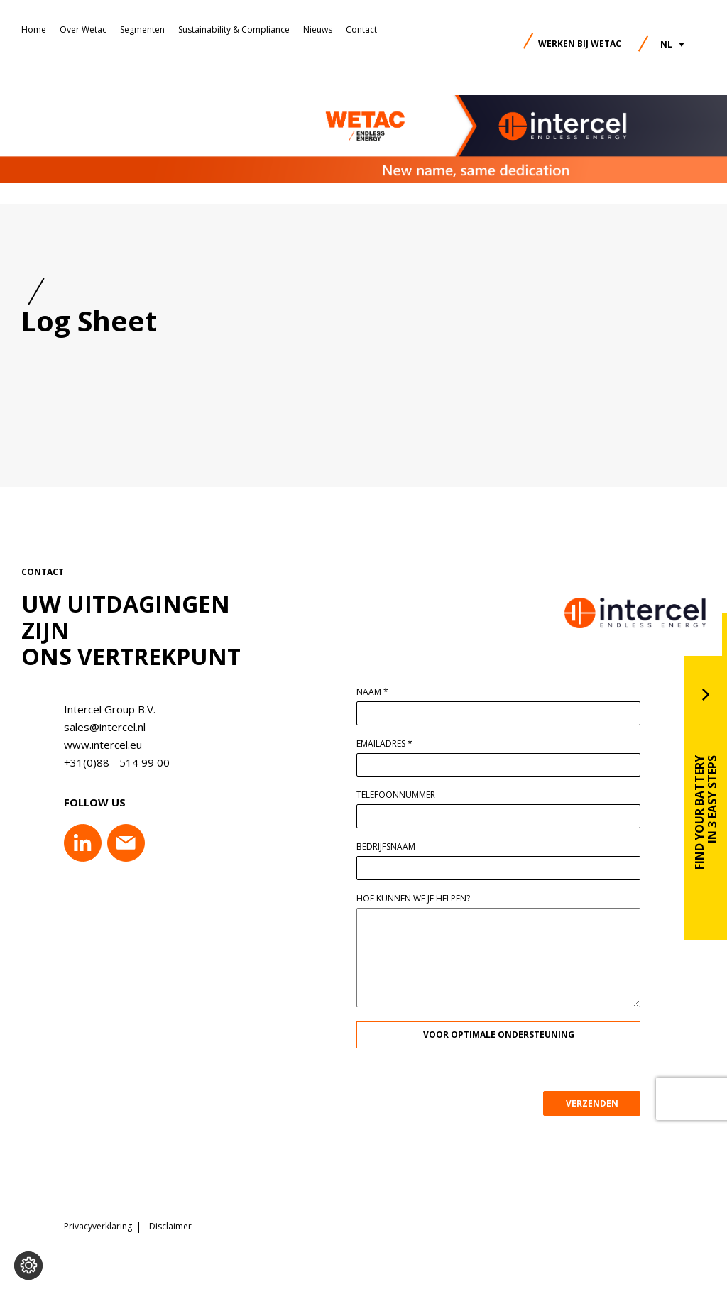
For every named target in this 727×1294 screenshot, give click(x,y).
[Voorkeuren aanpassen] (28, 1265)
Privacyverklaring (98, 1226)
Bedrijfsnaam (391, 847)
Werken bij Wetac (579, 44)
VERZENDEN (597, 1103)
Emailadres (390, 744)
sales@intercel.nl (99, 727)
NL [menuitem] (666, 44)
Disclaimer (170, 1226)
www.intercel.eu (97, 745)
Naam (378, 692)
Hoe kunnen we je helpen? (419, 898)
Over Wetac (83, 29)
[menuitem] (672, 44)
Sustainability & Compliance (234, 29)
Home (33, 29)
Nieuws (317, 29)
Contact (361, 29)
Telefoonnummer (401, 795)
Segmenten (142, 29)
